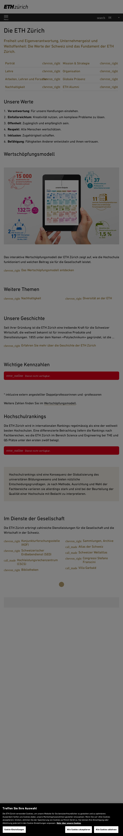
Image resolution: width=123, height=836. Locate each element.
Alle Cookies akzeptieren (78, 829)
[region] (61, 819)
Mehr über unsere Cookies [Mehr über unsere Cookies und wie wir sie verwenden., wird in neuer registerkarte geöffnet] (69, 823)
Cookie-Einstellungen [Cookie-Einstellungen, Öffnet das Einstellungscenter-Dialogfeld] (14, 829)
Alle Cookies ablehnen (106, 829)
